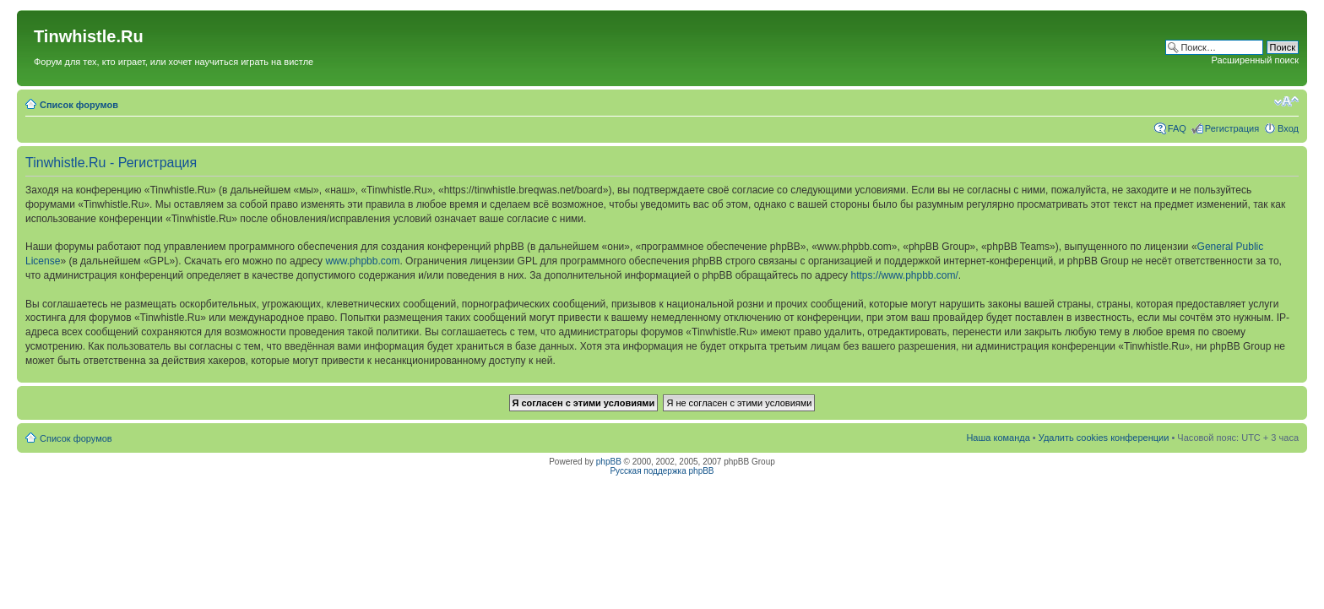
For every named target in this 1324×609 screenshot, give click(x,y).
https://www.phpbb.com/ (904, 275)
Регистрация (1232, 128)
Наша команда (997, 437)
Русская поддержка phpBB (662, 471)
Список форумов (79, 105)
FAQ (1177, 128)
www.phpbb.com (362, 261)
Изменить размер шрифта (1286, 101)
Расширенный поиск (1255, 60)
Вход (1288, 128)
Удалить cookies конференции (1104, 437)
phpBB (608, 461)
